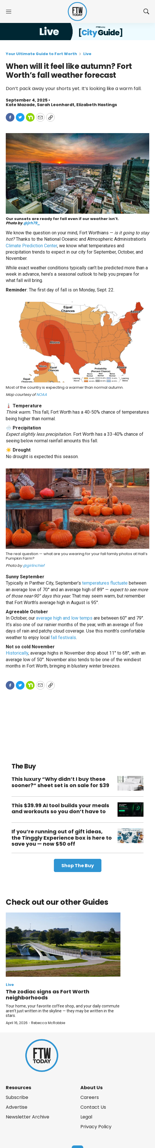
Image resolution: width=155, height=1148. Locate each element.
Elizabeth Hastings (96, 105)
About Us (91, 1087)
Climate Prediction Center (31, 245)
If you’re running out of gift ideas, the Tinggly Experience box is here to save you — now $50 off (62, 837)
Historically (17, 653)
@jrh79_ (31, 223)
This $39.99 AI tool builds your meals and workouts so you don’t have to (60, 808)
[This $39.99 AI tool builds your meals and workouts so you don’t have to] (130, 809)
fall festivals (63, 637)
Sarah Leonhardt (55, 105)
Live (87, 54)
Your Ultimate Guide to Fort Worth (41, 54)
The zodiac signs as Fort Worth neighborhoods (47, 994)
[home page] (77, 11)
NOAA (41, 394)
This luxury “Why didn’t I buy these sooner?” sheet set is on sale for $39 (60, 782)
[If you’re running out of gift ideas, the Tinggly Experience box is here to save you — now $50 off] (130, 835)
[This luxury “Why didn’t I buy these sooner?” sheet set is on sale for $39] (130, 783)
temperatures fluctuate (105, 583)
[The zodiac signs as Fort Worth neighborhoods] (63, 944)
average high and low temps (64, 618)
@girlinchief (33, 565)
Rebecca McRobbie (48, 1022)
